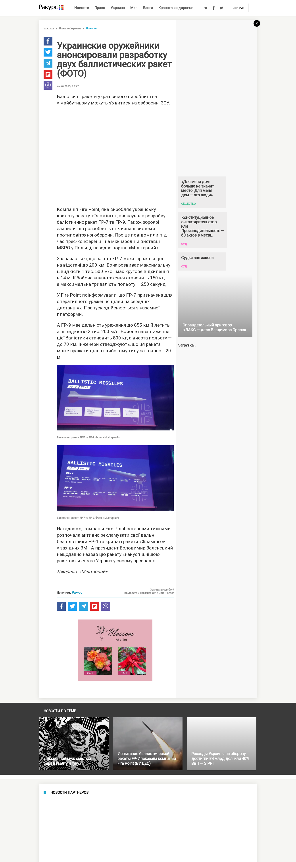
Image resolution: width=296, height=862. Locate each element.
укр (235, 8)
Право (99, 8)
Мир (133, 8)
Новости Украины (70, 28)
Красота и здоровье (175, 8)
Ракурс (77, 592)
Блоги (148, 8)
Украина (118, 8)
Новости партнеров (69, 792)
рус (241, 8)
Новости (81, 8)
